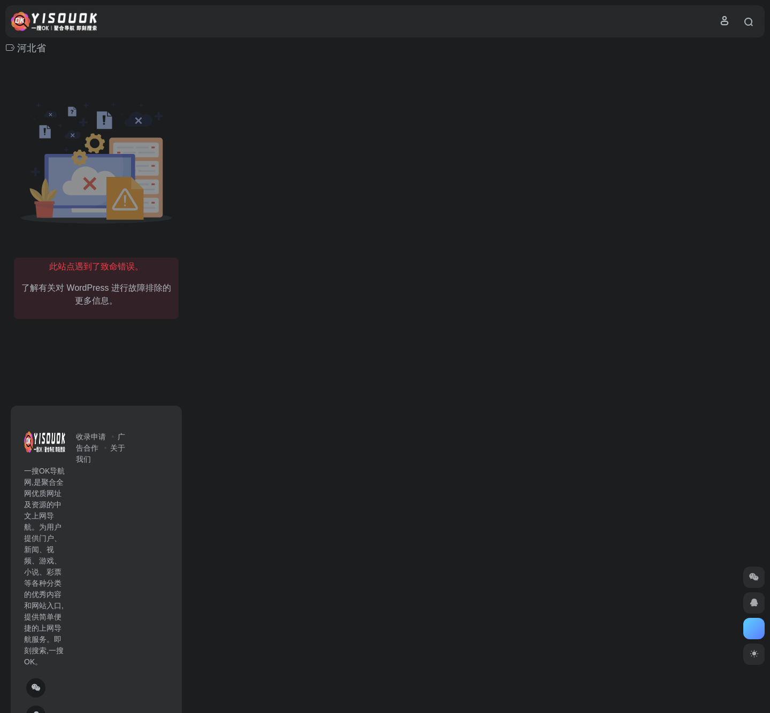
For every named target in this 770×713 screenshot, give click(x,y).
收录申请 (91, 436)
